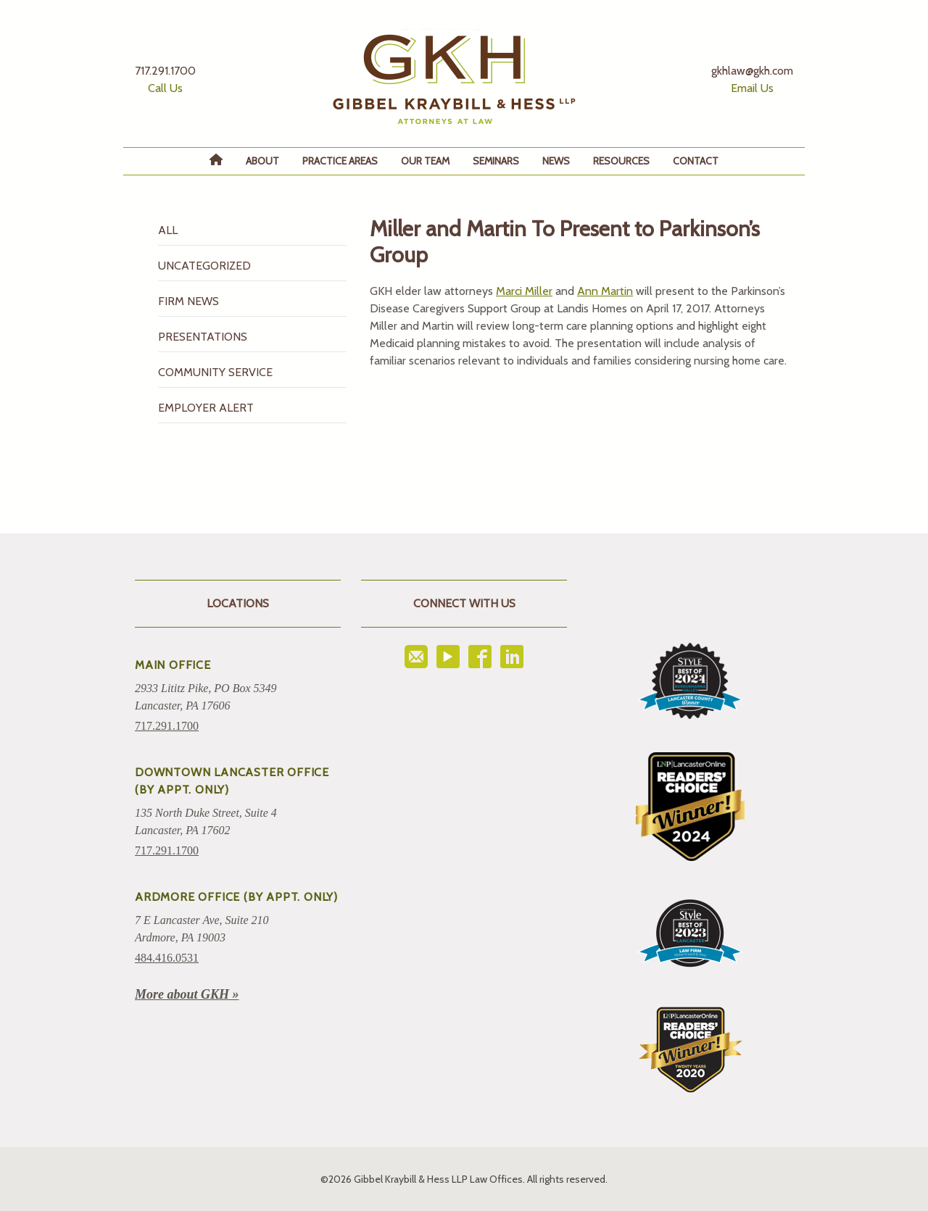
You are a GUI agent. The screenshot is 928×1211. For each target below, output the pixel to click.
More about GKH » (187, 994)
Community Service (215, 372)
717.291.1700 (167, 726)
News (556, 160)
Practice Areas (340, 160)
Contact (695, 160)
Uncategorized (204, 265)
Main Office (173, 665)
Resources (621, 160)
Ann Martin (605, 291)
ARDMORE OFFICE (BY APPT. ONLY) (236, 897)
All (168, 230)
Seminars (496, 160)
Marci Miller (524, 291)
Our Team (425, 160)
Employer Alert (206, 408)
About (262, 160)
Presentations (202, 337)
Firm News (188, 301)
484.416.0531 (167, 958)
